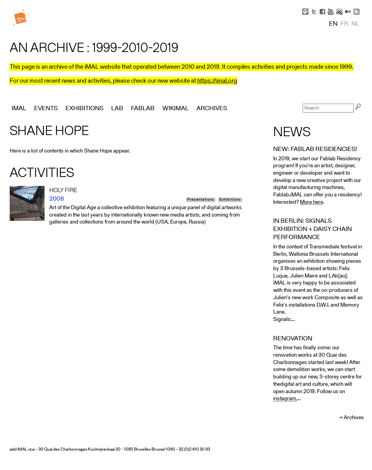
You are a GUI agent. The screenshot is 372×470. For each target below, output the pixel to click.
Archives (354, 418)
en (333, 24)
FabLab (143, 109)
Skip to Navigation (352, 4)
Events (46, 109)
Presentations (200, 200)
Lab (117, 109)
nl (355, 24)
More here (311, 202)
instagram (284, 399)
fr (344, 24)
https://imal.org (217, 81)
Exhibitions (230, 200)
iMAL (19, 109)
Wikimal (175, 109)
